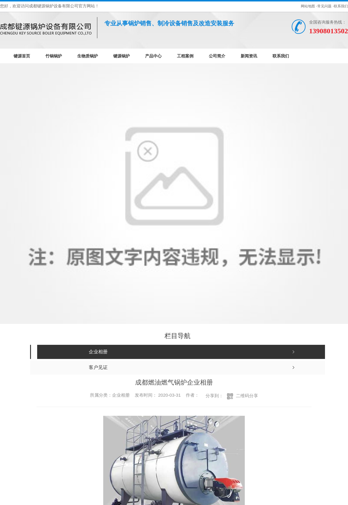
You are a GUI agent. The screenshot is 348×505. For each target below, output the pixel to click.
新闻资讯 (249, 56)
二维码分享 (247, 395)
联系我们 (341, 6)
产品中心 (153, 56)
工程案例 (185, 56)
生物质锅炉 (87, 56)
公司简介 (217, 56)
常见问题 (324, 6)
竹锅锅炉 (53, 56)
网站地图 (308, 6)
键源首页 (22, 56)
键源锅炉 (121, 56)
